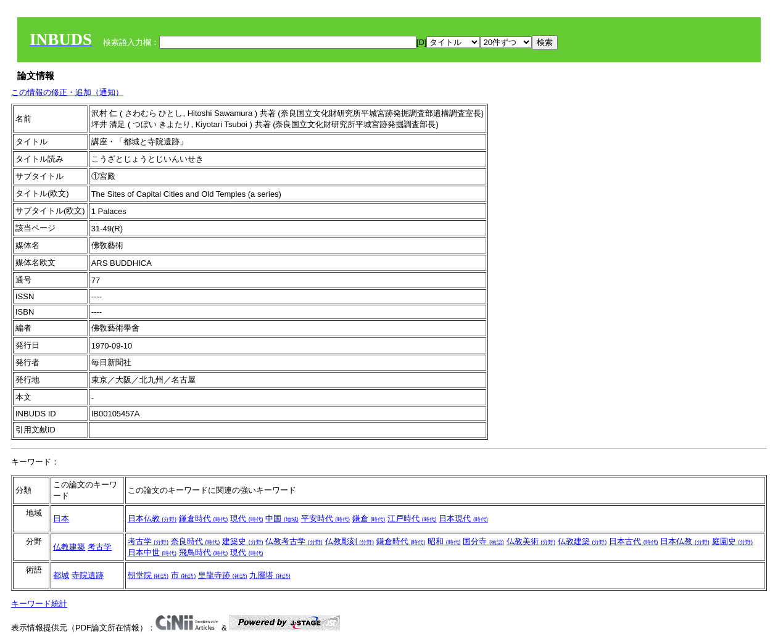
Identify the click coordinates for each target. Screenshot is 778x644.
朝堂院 (148, 575)
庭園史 (732, 541)
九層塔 (270, 575)
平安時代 (325, 518)
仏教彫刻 (350, 541)
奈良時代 (195, 541)
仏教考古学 (294, 541)
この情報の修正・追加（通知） (67, 92)
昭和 (444, 541)
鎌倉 (369, 518)
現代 (246, 518)
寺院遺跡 (88, 575)
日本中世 (152, 552)
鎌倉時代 (203, 518)
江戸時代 (412, 518)
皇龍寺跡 (222, 575)
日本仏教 (152, 518)
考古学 (100, 546)
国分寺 (483, 541)
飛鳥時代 (203, 552)
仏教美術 (531, 541)
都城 (61, 575)
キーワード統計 (39, 603)
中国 (282, 518)
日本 (61, 518)
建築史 (242, 541)
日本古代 (633, 541)
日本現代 (463, 518)
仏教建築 (69, 546)
